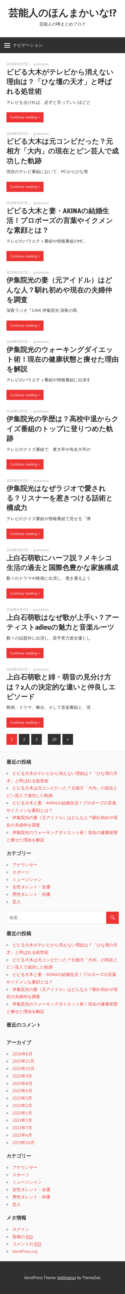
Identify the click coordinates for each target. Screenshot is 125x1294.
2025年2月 (22, 1105)
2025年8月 (22, 1083)
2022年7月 (22, 1127)
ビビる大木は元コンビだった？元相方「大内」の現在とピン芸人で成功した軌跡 (62, 151)
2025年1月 (22, 1112)
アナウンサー (25, 864)
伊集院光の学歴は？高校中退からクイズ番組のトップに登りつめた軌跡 (62, 428)
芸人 (16, 901)
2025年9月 (22, 1075)
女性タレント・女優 (31, 886)
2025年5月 (22, 1098)
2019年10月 (23, 1142)
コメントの (26, 1244)
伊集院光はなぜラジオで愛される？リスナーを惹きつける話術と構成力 (59, 498)
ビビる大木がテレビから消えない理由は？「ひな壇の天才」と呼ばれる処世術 (59, 82)
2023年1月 (22, 1120)
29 (54, 739)
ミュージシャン (27, 879)
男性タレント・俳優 (31, 894)
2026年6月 (22, 1053)
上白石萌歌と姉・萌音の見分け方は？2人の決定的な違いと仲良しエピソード (61, 687)
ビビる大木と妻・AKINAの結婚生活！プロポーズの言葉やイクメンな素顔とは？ (59, 220)
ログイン (20, 1229)
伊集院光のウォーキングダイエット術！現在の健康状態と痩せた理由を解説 (62, 359)
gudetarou (41, 64)
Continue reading (23, 117)
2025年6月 (22, 1090)
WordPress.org (24, 1251)
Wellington (66, 1277)
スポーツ (20, 872)
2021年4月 (22, 1135)
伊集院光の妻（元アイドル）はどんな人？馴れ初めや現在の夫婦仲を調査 (59, 290)
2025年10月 (23, 1068)
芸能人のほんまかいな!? (62, 13)
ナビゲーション (28, 45)
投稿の (22, 1236)
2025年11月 (23, 1061)
